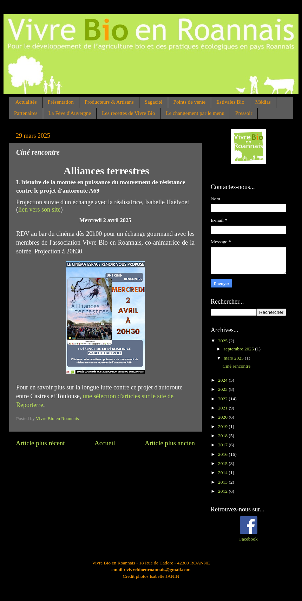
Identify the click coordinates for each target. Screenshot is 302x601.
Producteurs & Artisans (109, 102)
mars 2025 (234, 358)
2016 (223, 454)
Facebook (248, 539)
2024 (223, 380)
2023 (223, 389)
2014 (223, 472)
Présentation (61, 102)
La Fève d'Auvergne (69, 113)
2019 (223, 426)
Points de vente (189, 102)
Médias (263, 102)
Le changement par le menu (195, 113)
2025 (223, 340)
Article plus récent (40, 443)
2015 (223, 463)
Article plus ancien (170, 443)
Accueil (104, 443)
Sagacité (154, 102)
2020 (223, 417)
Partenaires (26, 113)
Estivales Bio (230, 102)
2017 (223, 444)
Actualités (26, 102)
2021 (223, 408)
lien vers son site (39, 209)
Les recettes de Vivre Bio (128, 113)
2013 (223, 482)
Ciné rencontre (237, 366)
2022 (223, 398)
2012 (223, 491)
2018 (223, 435)
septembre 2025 (239, 348)
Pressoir (243, 113)
